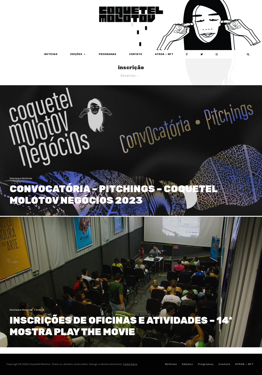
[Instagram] (216, 54)
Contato (135, 54)
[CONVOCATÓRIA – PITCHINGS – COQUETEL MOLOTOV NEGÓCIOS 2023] (131, 150)
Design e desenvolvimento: (113, 364)
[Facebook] (187, 54)
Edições (76, 54)
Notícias (50, 54)
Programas (107, 54)
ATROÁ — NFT (164, 54)
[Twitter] (201, 54)
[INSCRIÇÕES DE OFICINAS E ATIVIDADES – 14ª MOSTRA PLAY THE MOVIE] (131, 283)
